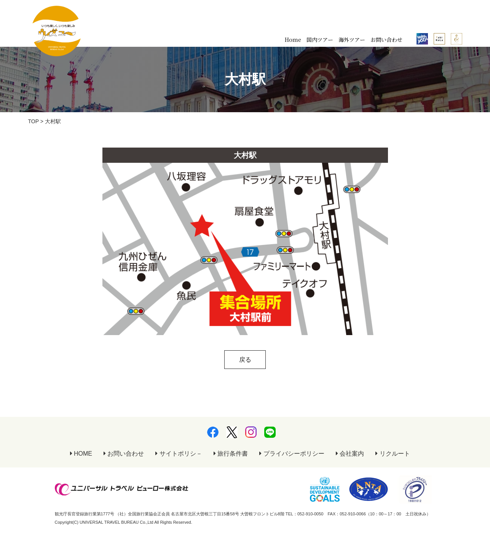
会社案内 (350, 453)
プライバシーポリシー (291, 453)
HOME (81, 453)
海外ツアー (351, 39)
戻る (245, 359)
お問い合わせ (386, 39)
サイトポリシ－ (178, 453)
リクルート (392, 453)
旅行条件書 (231, 453)
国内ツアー (319, 39)
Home (293, 39)
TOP (33, 121)
